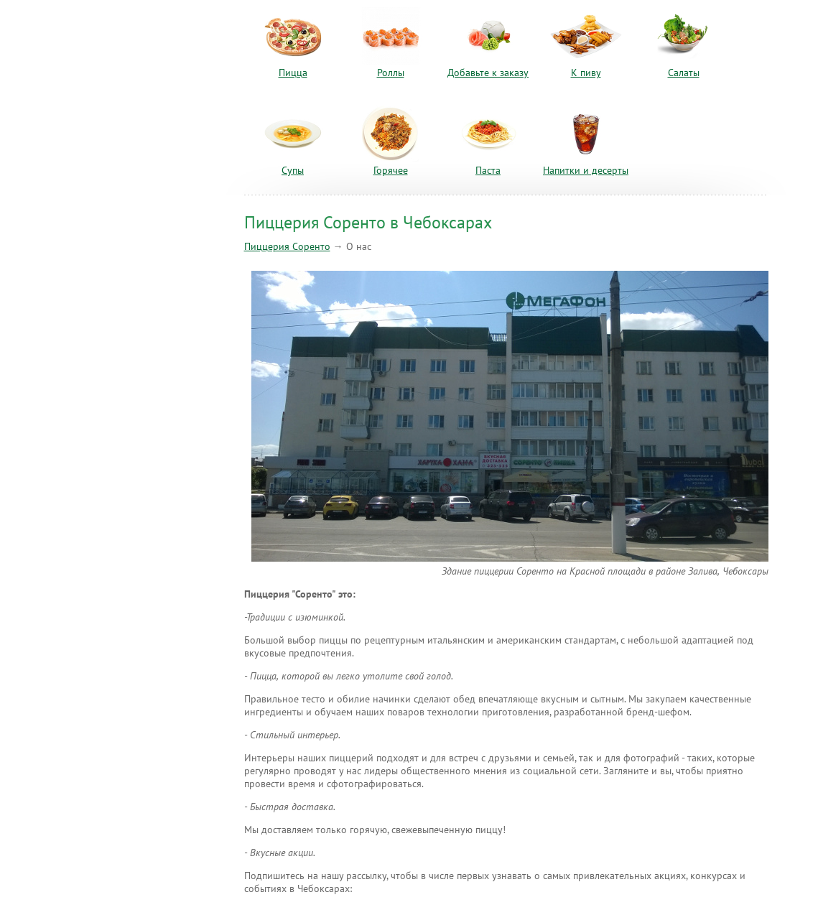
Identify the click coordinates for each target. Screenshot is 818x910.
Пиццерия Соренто (287, 247)
